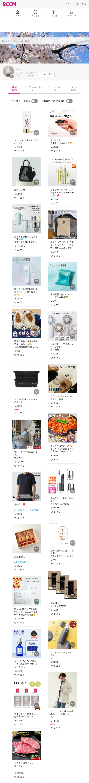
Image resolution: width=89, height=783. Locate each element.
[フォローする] (46, 74)
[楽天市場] (81, 4)
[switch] (34, 101)
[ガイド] (68, 4)
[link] (26, 122)
